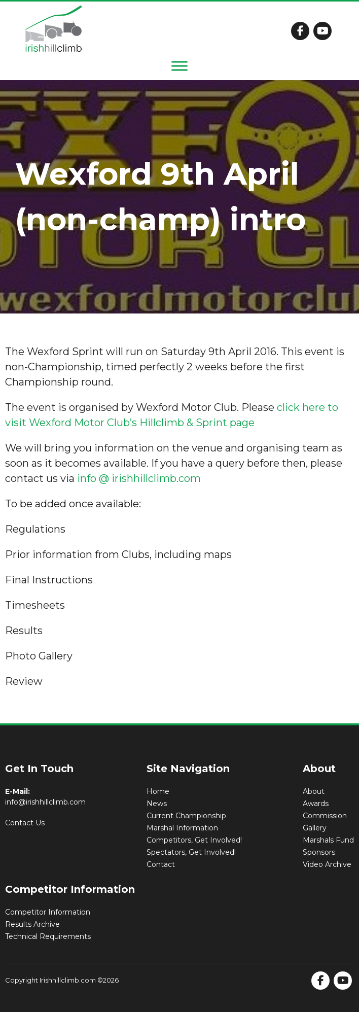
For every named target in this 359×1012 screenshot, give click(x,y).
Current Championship (186, 815)
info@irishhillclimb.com (45, 802)
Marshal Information (182, 827)
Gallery (315, 827)
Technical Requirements (48, 936)
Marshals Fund (328, 840)
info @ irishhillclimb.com (139, 478)
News (157, 803)
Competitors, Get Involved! (194, 840)
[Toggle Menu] (179, 66)
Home (158, 791)
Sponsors (319, 852)
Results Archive (32, 924)
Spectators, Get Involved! (191, 852)
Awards (316, 803)
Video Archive (327, 864)
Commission (325, 815)
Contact (161, 864)
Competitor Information (47, 912)
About (314, 791)
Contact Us (25, 822)
